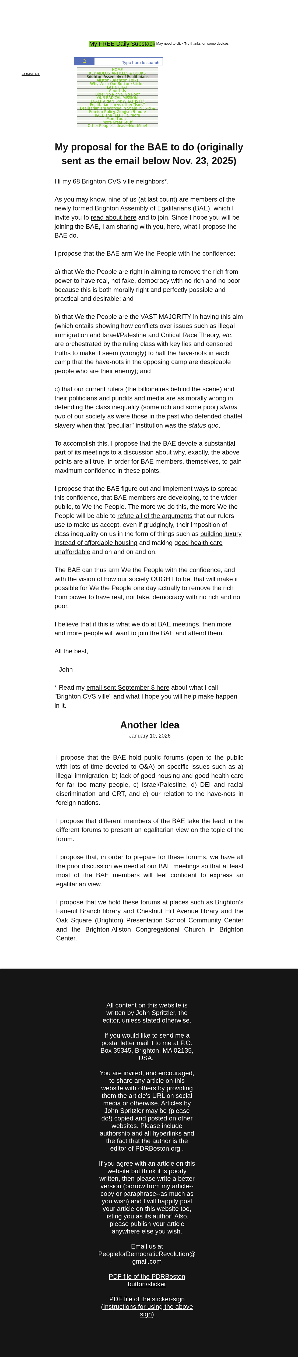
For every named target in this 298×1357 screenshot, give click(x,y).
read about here (113, 217)
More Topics (117, 118)
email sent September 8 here (127, 687)
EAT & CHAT (117, 87)
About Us (117, 90)
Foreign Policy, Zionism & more (117, 111)
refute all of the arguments (154, 515)
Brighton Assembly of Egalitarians (117, 76)
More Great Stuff (117, 122)
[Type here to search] (132, 63)
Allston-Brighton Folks (117, 80)
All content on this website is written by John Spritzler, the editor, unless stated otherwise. (147, 1013)
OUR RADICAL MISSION (117, 97)
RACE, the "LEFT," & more (117, 115)
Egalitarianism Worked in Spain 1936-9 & (117, 108)
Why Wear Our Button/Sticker (117, 83)
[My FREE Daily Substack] (122, 44)
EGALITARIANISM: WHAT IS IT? (117, 101)
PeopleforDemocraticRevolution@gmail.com (147, 1257)
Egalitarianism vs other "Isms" (117, 104)
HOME (117, 69)
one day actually (157, 587)
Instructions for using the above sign (148, 1310)
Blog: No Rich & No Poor (117, 94)
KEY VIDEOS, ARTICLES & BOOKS (117, 73)
